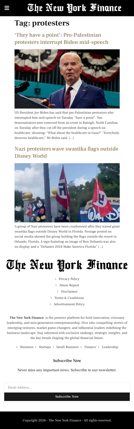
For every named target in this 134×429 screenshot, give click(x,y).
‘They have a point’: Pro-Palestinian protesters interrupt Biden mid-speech (62, 38)
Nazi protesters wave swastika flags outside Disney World (66, 152)
